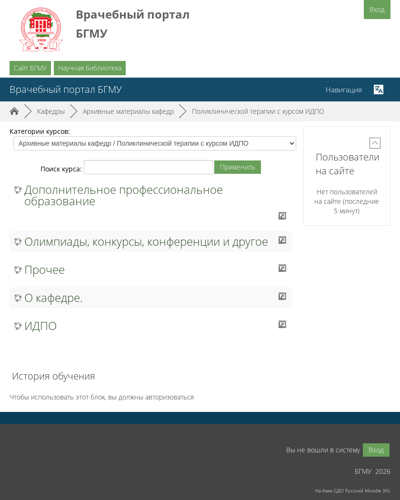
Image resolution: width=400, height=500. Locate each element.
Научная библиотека (89, 67)
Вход (377, 9)
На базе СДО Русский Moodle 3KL (352, 490)
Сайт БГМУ (30, 67)
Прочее (44, 269)
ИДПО (40, 325)
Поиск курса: (62, 168)
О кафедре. (53, 297)
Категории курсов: (40, 131)
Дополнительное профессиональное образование (123, 195)
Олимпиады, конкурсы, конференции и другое (146, 241)
